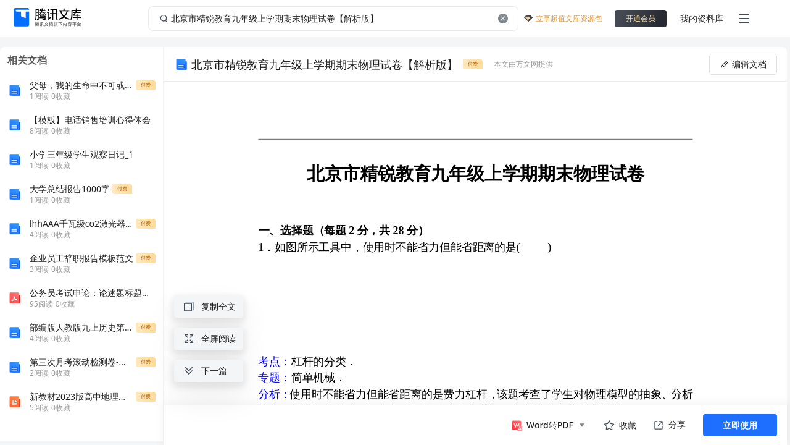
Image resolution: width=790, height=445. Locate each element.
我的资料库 (701, 18)
